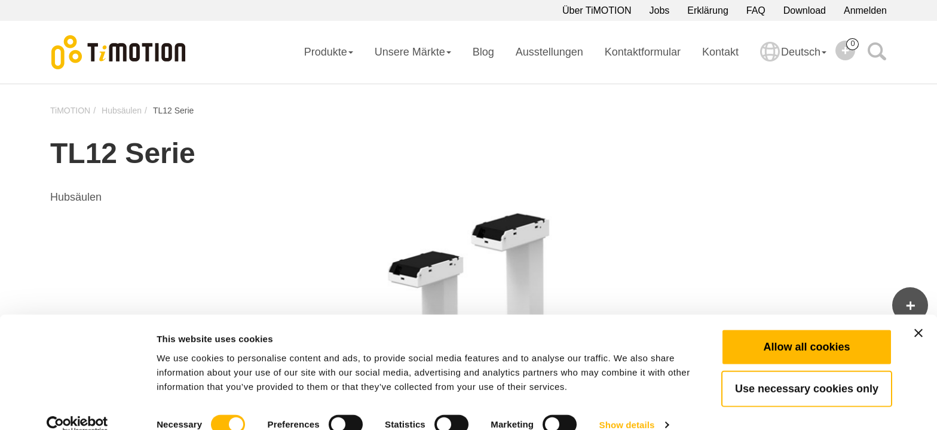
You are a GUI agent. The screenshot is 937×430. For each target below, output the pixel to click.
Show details (627, 406)
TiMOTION (70, 110)
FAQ (755, 10)
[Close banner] (918, 314)
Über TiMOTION (597, 10)
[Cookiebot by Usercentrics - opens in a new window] (77, 407)
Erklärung (707, 10)
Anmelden (865, 10)
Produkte (328, 52)
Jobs (660, 10)
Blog (483, 52)
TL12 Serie (173, 110)
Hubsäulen (122, 110)
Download (804, 10)
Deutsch (793, 60)
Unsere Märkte (413, 52)
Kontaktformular (643, 52)
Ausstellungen (549, 52)
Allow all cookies (806, 328)
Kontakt (720, 52)
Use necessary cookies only (806, 370)
